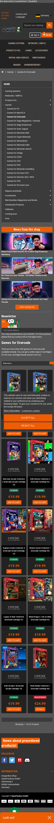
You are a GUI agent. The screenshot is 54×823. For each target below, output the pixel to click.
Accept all (28, 418)
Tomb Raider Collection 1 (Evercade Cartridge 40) (40, 687)
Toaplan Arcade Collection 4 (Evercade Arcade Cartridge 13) (14, 551)
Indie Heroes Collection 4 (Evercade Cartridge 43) (40, 480)
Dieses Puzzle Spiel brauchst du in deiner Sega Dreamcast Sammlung (24, 253)
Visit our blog (27, 307)
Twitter (12, 760)
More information (12, 410)
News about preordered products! (20, 743)
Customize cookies (31, 410)
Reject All (28, 425)
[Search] (37, 25)
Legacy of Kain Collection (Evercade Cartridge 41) (14, 618)
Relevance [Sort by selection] (7, 363)
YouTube (19, 760)
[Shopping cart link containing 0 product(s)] (47, 35)
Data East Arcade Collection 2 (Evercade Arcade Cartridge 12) (13, 482)
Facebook (4, 760)
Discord (27, 760)
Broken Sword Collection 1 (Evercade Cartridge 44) (40, 549)
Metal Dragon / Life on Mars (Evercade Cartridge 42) (40, 618)
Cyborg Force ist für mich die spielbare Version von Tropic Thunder (24, 300)
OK (3, 321)
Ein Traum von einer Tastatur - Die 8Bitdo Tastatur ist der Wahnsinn (24, 276)
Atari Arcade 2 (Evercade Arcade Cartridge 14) (14, 687)
